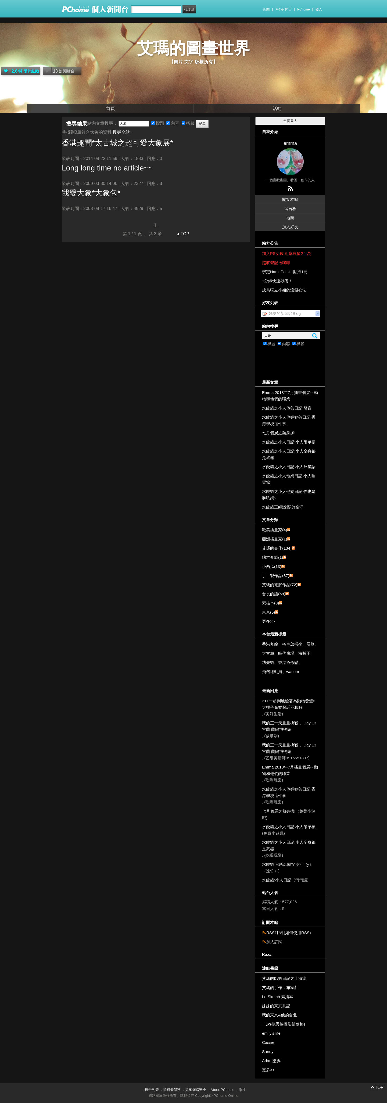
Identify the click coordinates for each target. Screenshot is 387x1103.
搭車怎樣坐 (292, 644)
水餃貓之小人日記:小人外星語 (289, 466)
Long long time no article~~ (107, 168)
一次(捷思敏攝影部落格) (283, 1024)
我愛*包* (91, 193)
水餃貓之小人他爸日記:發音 (286, 408)
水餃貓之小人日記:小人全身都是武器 (289, 454)
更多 (268, 621)
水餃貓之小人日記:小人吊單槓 (289, 442)
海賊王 (304, 653)
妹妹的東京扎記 (276, 1006)
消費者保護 (172, 1090)
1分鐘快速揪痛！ (277, 281)
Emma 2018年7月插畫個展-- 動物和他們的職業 (290, 395)
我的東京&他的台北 (279, 1015)
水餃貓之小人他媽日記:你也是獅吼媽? (289, 494)
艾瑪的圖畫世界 (193, 48)
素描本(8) (270, 603)
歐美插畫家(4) (274, 530)
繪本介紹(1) (272, 557)
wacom (292, 671)
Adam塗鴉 (271, 1060)
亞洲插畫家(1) (274, 539)
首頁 (110, 108)
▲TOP (182, 234)
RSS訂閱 (274, 932)
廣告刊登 (152, 1090)
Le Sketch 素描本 (277, 996)
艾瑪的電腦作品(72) (280, 584)
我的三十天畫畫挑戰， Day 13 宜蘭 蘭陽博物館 (289, 726)
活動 (277, 108)
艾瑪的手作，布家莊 (280, 987)
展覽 (310, 644)
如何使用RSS (297, 932)
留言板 (290, 208)
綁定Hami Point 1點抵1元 (284, 271)
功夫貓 (268, 662)
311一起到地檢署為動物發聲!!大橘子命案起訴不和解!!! (288, 704)
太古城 (268, 653)
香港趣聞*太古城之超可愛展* (117, 143)
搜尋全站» (122, 132)
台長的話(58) (273, 594)
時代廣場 (286, 653)
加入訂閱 (274, 942)
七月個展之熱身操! (278, 432)
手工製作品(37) (275, 575)
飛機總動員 (272, 671)
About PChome (222, 1090)
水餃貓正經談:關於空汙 (282, 507)
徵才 (242, 1090)
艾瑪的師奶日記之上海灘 (284, 978)
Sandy (268, 1051)
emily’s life (271, 1033)
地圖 (290, 217)
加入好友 (290, 227)
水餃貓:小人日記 (276, 880)
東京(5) (268, 612)
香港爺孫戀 (288, 662)
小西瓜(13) (271, 566)
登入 (319, 9)
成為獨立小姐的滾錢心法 (284, 290)
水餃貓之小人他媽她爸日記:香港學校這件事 (289, 420)
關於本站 (290, 199)
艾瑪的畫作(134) (277, 548)
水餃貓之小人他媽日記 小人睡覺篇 (289, 479)
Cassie (268, 1042)
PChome (303, 9)
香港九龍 (270, 644)
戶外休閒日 (283, 9)
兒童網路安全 (195, 1090)
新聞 (266, 9)
